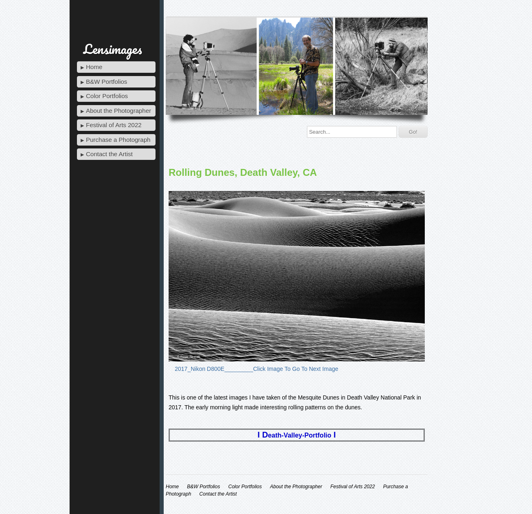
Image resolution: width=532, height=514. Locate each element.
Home (94, 66)
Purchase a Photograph (118, 139)
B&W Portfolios (106, 81)
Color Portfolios (107, 95)
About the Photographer (118, 110)
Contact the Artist (109, 153)
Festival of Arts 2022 (114, 124)
